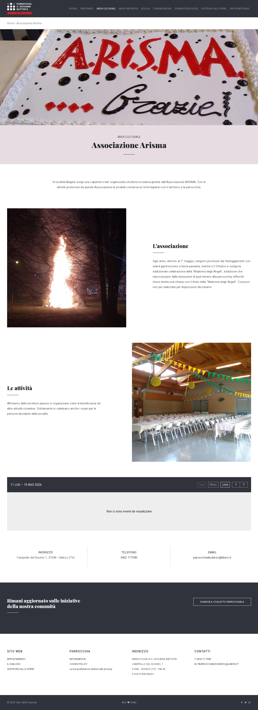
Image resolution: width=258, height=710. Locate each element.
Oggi (201, 485)
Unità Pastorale (240, 8)
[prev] (236, 484)
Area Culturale (106, 8)
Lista (225, 485)
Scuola (145, 8)
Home (10, 23)
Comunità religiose (186, 8)
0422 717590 (129, 557)
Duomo (73, 8)
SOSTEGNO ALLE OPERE (20, 669)
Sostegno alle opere (214, 8)
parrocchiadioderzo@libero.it (212, 557)
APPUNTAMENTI (16, 659)
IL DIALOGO (14, 664)
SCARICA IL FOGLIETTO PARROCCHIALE (222, 602)
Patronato (87, 8)
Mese (213, 485)
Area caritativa (128, 8)
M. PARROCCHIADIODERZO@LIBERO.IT (216, 664)
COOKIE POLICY (78, 664)
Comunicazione (162, 8)
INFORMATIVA (78, 659)
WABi (133, 702)
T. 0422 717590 (202, 659)
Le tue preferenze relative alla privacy (91, 669)
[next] (244, 484)
